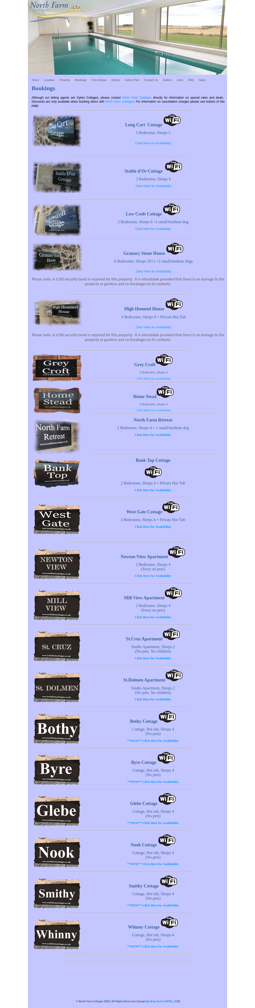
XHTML (168, 1001)
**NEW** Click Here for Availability (153, 740)
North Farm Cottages (137, 97)
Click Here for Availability (153, 143)
